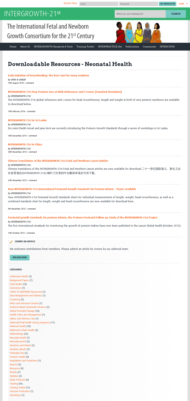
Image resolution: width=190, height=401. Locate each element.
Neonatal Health (18, 338)
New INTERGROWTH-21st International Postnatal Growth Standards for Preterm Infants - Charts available (72, 189)
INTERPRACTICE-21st (110, 46)
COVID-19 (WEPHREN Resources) (26, 292)
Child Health (16, 284)
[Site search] (141, 14)
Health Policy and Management (25, 315)
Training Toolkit (85, 46)
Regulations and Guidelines (23, 361)
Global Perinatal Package (22, 311)
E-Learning (15, 299)
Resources (15, 368)
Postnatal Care (17, 353)
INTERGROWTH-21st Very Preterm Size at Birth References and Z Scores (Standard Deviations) (65, 92)
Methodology (16, 334)
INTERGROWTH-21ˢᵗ (32, 14)
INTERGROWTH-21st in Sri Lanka (27, 120)
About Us (25, 46)
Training (14, 384)
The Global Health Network (31, 3)
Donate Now (70, 3)
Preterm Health (17, 357)
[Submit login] (167, 4)
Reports (13, 364)
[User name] (98, 4)
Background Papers (19, 280)
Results (13, 372)
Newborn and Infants (20, 345)
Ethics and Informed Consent (24, 303)
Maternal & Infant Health (22, 330)
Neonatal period (18, 341)
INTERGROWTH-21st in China (25, 144)
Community (149, 46)
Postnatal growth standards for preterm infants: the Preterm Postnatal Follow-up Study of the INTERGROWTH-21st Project (82, 217)
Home (13, 46)
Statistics (14, 376)
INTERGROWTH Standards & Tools (53, 46)
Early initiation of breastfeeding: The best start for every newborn (48, 75)
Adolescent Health (19, 276)
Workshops (15, 395)
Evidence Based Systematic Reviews (28, 307)
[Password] (138, 4)
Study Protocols (17, 380)
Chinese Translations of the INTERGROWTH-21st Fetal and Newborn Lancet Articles (58, 161)
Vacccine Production (20, 391)
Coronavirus (15, 288)
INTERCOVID (167, 46)
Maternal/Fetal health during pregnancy (30, 322)
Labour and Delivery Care (22, 319)
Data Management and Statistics (26, 295)
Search (175, 13)
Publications (132, 46)
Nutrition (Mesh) (18, 349)
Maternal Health (18, 326)
